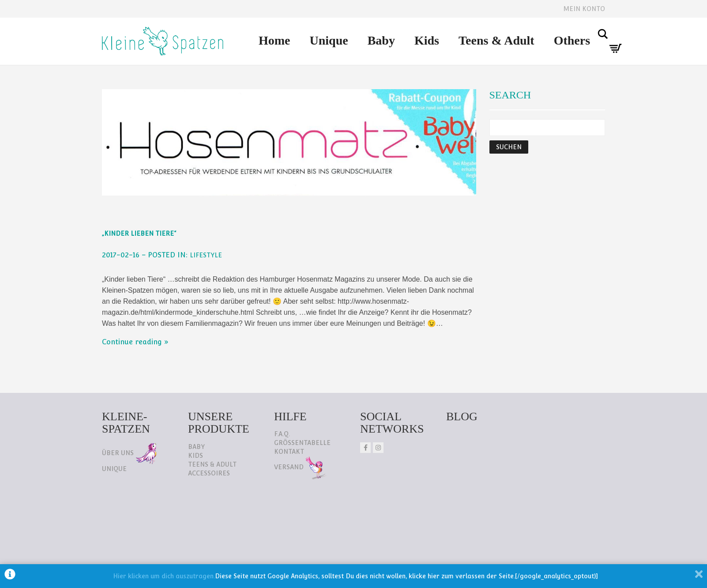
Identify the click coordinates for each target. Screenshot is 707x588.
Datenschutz (128, 534)
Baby (381, 40)
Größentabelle (302, 442)
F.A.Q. (282, 433)
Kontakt (289, 451)
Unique (329, 40)
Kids (426, 40)
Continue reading (132, 342)
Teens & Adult (496, 40)
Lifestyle (206, 255)
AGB (233, 534)
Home (274, 40)
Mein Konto (584, 8)
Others (572, 40)
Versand (300, 467)
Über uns (129, 452)
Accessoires (209, 473)
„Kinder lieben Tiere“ (139, 233)
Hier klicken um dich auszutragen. (164, 576)
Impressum (189, 534)
